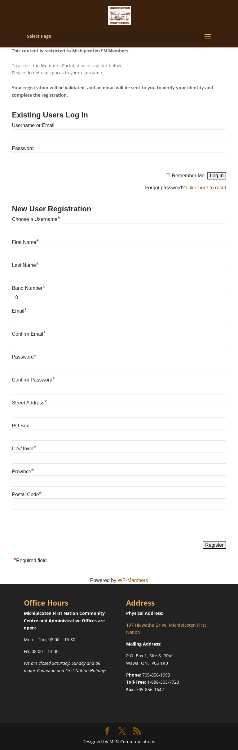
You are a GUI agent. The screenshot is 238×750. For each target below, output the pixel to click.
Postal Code (27, 494)
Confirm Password (33, 379)
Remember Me (188, 175)
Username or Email (33, 125)
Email (19, 311)
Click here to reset (206, 187)
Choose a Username (36, 219)
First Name (25, 242)
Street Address (29, 402)
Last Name (25, 265)
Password (22, 148)
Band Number (28, 288)
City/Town (24, 448)
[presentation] (59, 526)
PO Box (20, 425)
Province (23, 471)
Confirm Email (29, 334)
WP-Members (133, 580)
